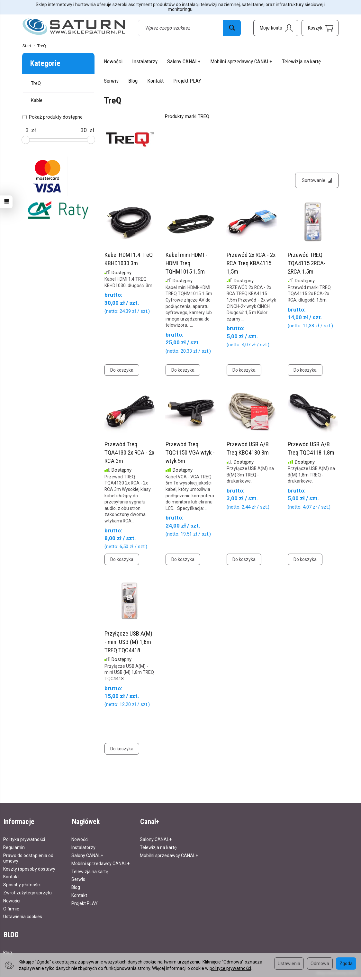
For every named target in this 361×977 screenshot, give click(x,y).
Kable (36, 100)
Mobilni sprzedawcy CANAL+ (241, 61)
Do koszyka (121, 370)
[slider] (26, 140)
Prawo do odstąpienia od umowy (28, 857)
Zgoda (346, 963)
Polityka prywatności (24, 839)
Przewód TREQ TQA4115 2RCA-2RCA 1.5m (307, 264)
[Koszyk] (320, 28)
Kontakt (155, 80)
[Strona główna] (74, 27)
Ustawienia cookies (22, 916)
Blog (133, 80)
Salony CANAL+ (184, 61)
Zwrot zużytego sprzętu (27, 892)
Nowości (113, 61)
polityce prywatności (230, 968)
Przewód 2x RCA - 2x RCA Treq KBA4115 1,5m (251, 264)
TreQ (36, 83)
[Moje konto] (275, 28)
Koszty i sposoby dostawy (29, 868)
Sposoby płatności (22, 884)
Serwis (111, 80)
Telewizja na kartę (301, 61)
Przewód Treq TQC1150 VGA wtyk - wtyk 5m (190, 453)
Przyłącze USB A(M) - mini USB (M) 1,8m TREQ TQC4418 (128, 642)
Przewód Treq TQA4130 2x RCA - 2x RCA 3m (129, 453)
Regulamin (14, 847)
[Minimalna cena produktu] (27, 130)
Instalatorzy (145, 61)
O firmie (11, 908)
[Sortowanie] (316, 181)
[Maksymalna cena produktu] (83, 130)
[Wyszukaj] (232, 28)
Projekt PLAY (187, 80)
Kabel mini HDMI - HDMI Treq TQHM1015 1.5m (186, 264)
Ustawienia (289, 963)
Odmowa (320, 963)
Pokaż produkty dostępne (53, 117)
